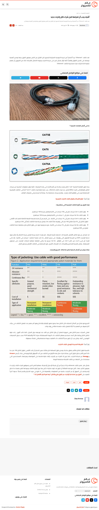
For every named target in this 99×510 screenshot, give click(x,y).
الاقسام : (95, 491)
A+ (13, 25)
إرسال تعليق (83, 421)
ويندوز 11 (63, 4)
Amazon (12, 353)
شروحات (67, 382)
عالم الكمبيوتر (80, 507)
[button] (80, 390)
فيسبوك (57, 4)
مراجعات (30, 4)
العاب (43, 4)
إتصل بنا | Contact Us (43, 489)
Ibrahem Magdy (20, 507)
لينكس (47, 4)
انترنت (74, 382)
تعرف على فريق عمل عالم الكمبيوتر (42, 484)
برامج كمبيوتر (74, 4)
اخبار (78, 13)
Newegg (85, 356)
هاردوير (25, 4)
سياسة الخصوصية (44, 493)
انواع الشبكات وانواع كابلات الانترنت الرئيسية (69, 198)
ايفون (35, 4)
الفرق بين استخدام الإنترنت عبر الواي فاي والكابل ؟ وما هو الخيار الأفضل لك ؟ (58, 374)
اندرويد (39, 4)
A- (10, 25)
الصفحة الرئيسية (85, 13)
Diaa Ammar (82, 25)
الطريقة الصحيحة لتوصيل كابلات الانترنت (70, 344)
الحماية (52, 4)
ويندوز (68, 4)
